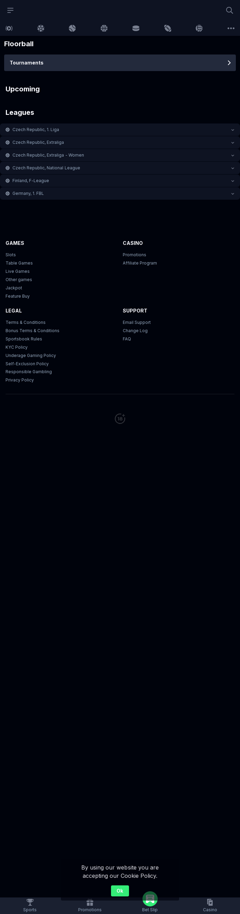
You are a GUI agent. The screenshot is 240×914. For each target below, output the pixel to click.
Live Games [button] (18, 271)
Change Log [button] (135, 330)
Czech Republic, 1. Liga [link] (35, 129)
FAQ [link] (127, 338)
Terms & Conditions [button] (26, 322)
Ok (120, 891)
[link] (9, 28)
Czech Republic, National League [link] (46, 167)
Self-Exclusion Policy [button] (27, 363)
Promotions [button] (134, 254)
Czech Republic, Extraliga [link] (38, 142)
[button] (120, 129)
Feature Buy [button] (18, 296)
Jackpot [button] (14, 287)
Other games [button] (19, 279)
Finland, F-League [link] (30, 180)
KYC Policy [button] (17, 347)
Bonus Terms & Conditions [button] (32, 330)
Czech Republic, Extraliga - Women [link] (48, 155)
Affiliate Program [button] (140, 263)
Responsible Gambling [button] (29, 371)
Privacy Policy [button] (20, 380)
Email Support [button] (137, 322)
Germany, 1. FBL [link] (28, 193)
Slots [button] (11, 254)
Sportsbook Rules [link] (24, 338)
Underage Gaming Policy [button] (31, 355)
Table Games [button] (19, 263)
